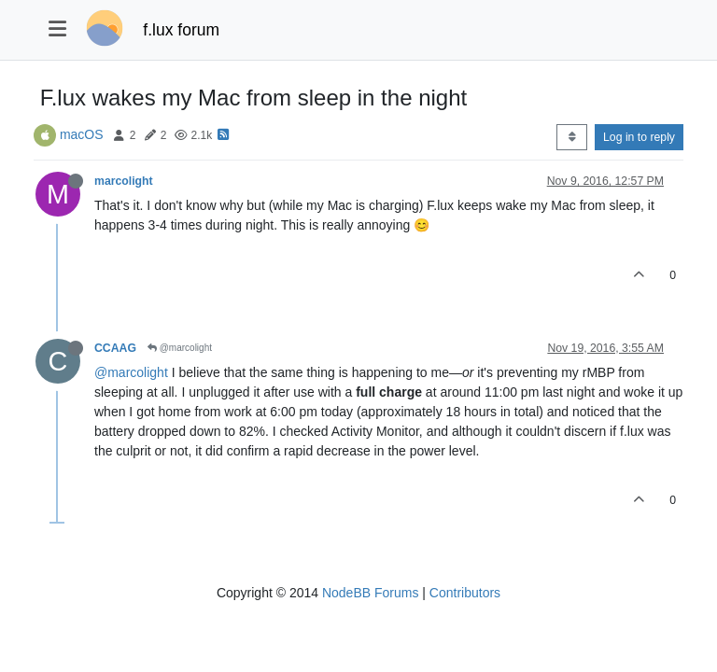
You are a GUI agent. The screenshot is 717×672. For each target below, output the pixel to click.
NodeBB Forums (370, 592)
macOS (82, 134)
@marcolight (180, 348)
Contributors (464, 592)
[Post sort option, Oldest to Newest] (571, 137)
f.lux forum (181, 30)
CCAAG (115, 348)
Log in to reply (639, 137)
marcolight (123, 181)
